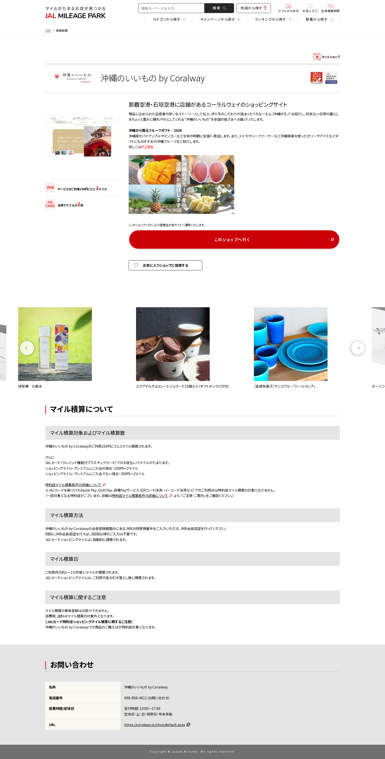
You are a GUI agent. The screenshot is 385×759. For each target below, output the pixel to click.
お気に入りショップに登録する (165, 265)
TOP (48, 30)
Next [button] (358, 347)
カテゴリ (167, 19)
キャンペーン (217, 19)
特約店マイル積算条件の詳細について (73, 484)
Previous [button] (27, 347)
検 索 (219, 7)
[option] (74, 348)
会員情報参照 (330, 8)
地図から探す (253, 7)
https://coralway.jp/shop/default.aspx (154, 724)
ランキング (270, 19)
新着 (317, 19)
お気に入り (309, 8)
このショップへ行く (232, 239)
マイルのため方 (288, 8)
